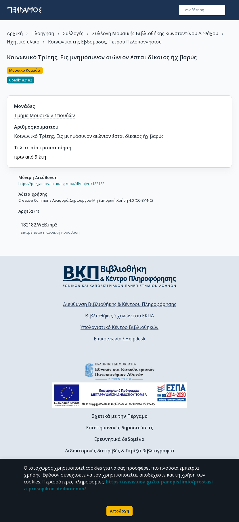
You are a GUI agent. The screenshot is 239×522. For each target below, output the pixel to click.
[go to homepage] (24, 10)
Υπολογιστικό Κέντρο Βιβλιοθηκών (119, 327)
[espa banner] (119, 395)
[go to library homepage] (119, 276)
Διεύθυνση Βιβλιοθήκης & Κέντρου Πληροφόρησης (119, 304)
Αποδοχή (119, 511)
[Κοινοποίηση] (229, 78)
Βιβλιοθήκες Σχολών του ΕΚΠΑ (119, 316)
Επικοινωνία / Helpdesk (120, 339)
